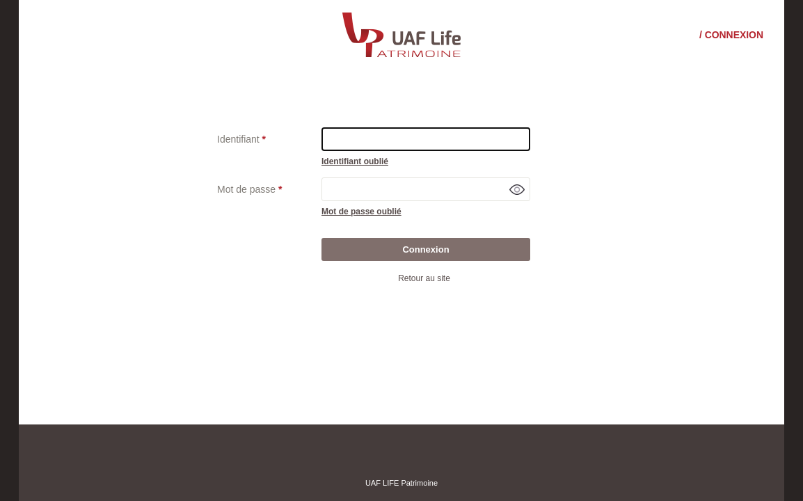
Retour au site (424, 278)
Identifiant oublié (354, 161)
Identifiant (238, 139)
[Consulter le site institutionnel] (401, 34)
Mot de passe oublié (361, 211)
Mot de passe (246, 189)
